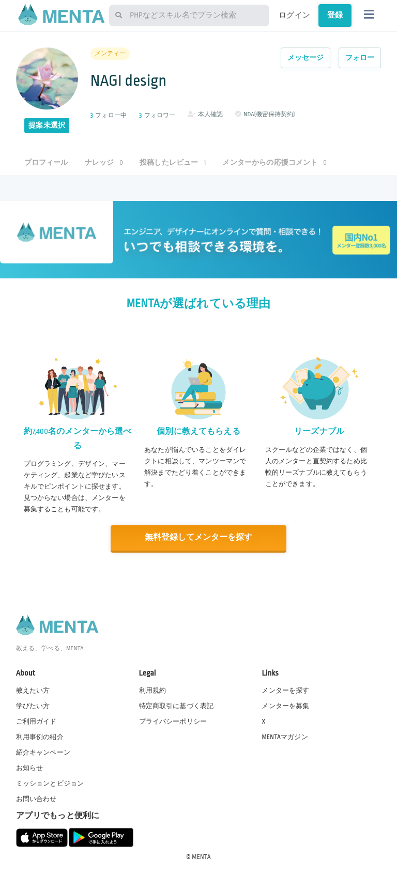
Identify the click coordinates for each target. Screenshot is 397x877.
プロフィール (46, 162)
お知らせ (29, 767)
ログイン (294, 15)
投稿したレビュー (173, 162)
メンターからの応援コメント (274, 162)
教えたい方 (33, 689)
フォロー (360, 57)
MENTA (201, 855)
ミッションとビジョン (50, 782)
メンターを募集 (285, 705)
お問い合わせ (36, 798)
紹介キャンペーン (43, 751)
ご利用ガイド (36, 720)
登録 (335, 15)
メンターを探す (285, 689)
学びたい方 (33, 705)
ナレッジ (104, 162)
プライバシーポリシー (173, 720)
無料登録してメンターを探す (198, 537)
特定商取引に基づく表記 (176, 705)
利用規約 (152, 689)
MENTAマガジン (285, 736)
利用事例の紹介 (40, 736)
